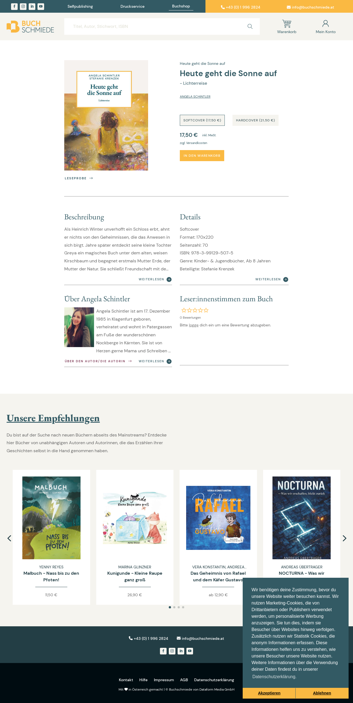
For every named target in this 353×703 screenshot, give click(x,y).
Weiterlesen (155, 279)
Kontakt (126, 679)
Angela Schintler (195, 96)
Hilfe (143, 679)
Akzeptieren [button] (269, 693)
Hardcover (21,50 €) (255, 120)
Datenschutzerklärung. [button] (274, 676)
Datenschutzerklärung (214, 679)
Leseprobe (79, 178)
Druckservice (133, 6)
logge (194, 325)
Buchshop (181, 6)
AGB (184, 679)
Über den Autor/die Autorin (99, 361)
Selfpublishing (80, 6)
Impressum (164, 679)
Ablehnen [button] (322, 693)
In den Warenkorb (202, 155)
